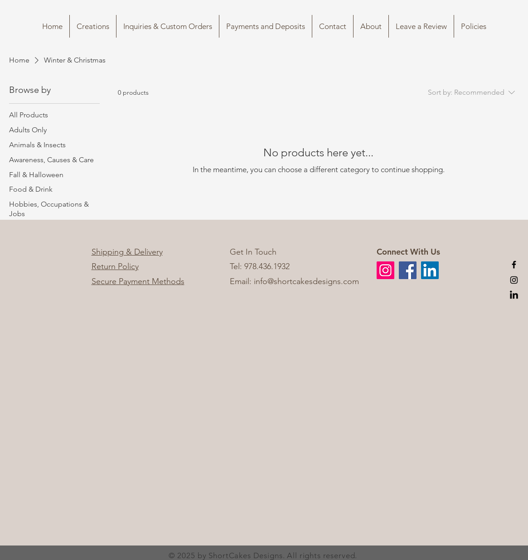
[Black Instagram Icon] (514, 280)
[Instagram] (385, 270)
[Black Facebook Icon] (514, 265)
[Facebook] (408, 270)
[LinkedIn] (514, 295)
